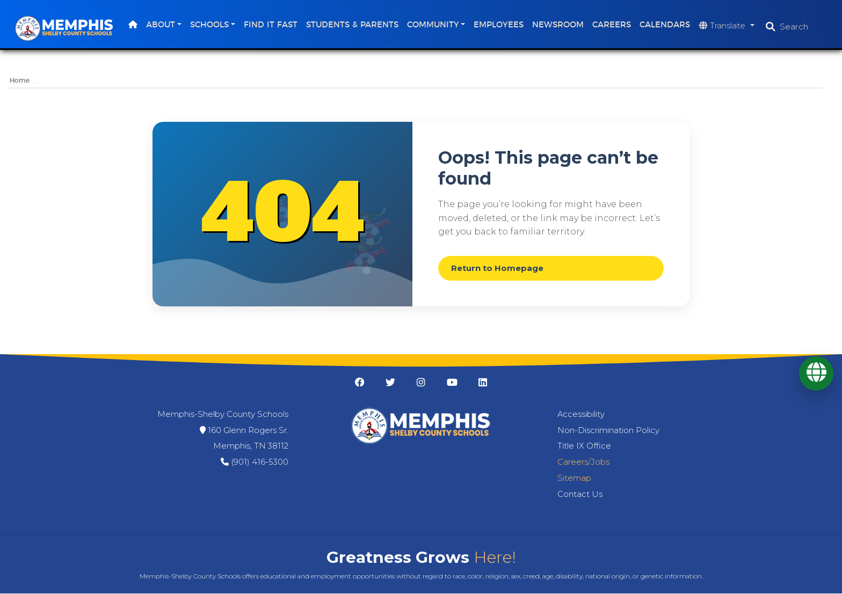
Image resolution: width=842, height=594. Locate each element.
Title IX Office (584, 446)
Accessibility (581, 414)
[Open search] (787, 27)
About (161, 25)
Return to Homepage (497, 269)
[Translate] (816, 373)
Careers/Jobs (583, 462)
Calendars (666, 25)
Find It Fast (272, 25)
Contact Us (580, 494)
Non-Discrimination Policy (608, 430)
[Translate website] (728, 26)
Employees (500, 25)
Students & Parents (353, 25)
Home (20, 80)
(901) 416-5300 (259, 462)
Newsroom (559, 25)
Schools (210, 25)
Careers (613, 25)
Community (434, 25)
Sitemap (574, 478)
